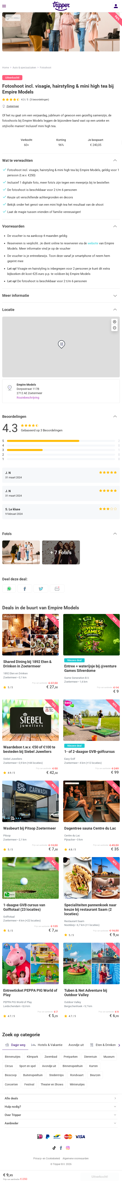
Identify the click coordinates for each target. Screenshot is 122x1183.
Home (5, 67)
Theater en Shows (52, 1084)
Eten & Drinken (103, 1045)
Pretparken (71, 1056)
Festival (29, 1084)
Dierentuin (90, 1056)
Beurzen (95, 1075)
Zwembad (51, 1056)
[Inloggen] (116, 6)
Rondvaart (77, 1075)
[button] (61, 160)
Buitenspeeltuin (33, 1075)
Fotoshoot (45, 67)
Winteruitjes (77, 1084)
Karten (93, 1066)
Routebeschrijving (28, 397)
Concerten (11, 1084)
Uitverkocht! (100, 1177)
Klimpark (32, 1056)
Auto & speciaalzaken (24, 67)
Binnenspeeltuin (73, 1066)
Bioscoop (11, 1075)
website (93, 243)
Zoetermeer (13, 106)
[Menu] (4, 6)
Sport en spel (27, 1066)
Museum (108, 1056)
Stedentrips (56, 1075)
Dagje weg (15, 1045)
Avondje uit (76, 1045)
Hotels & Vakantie (46, 1044)
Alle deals (11, 1098)
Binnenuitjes (12, 1056)
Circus (9, 1066)
